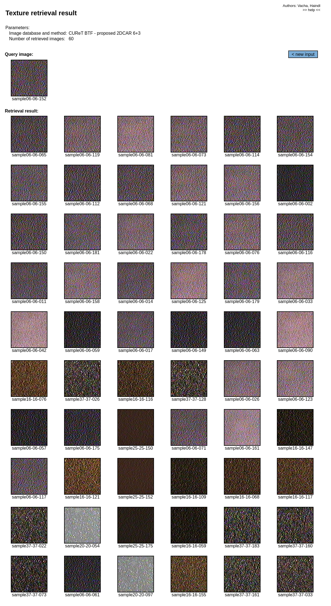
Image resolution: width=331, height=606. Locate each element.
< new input (303, 54)
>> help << (311, 10)
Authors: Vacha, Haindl (301, 6)
